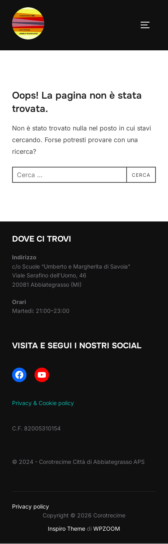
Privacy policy (30, 506)
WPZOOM (106, 528)
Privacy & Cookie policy (43, 402)
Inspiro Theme (66, 528)
